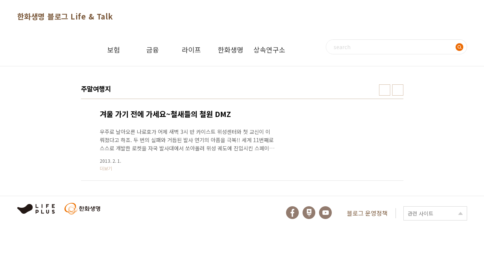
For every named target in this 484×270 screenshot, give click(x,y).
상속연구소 (269, 49)
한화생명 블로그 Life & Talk (65, 16)
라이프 (191, 49)
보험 (113, 49)
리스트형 (397, 90)
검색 (460, 47)
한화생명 (230, 49)
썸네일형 (384, 90)
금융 (152, 49)
